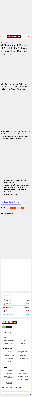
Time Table (23, 355)
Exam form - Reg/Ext (9, 355)
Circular (9, 351)
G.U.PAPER (7, 42)
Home (2, 42)
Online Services (9, 373)
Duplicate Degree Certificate (9, 383)
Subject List (23, 370)
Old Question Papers (9, 343)
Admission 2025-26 (9, 340)
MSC (13, 42)
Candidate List (9, 358)
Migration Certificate (23, 376)
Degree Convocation (23, 340)
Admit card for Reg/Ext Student (22, 352)
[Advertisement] (15, 18)
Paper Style (9, 370)
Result (9, 361)
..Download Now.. (11, 202)
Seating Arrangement (23, 358)
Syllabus (23, 343)
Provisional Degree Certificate (9, 377)
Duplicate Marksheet (23, 379)
